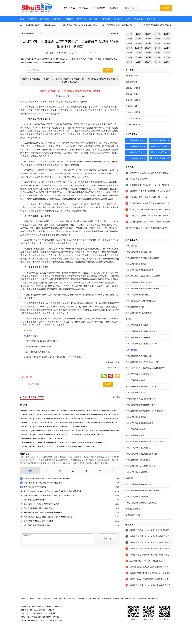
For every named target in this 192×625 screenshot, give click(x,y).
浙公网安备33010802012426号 (32, 620)
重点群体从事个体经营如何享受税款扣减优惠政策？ (44, 483)
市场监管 (62, 599)
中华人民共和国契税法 (134, 435)
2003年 (167, 39)
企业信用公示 (130, 599)
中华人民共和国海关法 (134, 307)
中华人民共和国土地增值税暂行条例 (140, 405)
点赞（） (29, 377)
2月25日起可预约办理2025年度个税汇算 (117, 25)
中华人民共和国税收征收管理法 (138, 484)
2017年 (167, 53)
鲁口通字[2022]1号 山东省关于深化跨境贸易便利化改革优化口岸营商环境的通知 (54, 427)
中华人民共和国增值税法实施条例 (139, 270)
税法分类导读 (136, 152)
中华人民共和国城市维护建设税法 (139, 374)
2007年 (157, 43)
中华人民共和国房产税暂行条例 (138, 356)
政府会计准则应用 (132, 112)
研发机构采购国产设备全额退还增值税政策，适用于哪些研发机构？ (50, 495)
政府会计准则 (131, 106)
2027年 (167, 62)
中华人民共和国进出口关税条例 (138, 313)
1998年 (167, 34)
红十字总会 (106, 599)
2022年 (167, 57)
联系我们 (49, 606)
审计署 (88, 599)
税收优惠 (69, 19)
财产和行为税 (131, 350)
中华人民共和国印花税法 (135, 380)
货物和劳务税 (131, 246)
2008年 (167, 43)
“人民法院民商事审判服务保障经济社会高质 (158, 25)
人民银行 (80, 599)
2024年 (139, 62)
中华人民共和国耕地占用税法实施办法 (141, 454)
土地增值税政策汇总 (136, 158)
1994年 (129, 34)
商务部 (38, 599)
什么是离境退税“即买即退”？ (35, 487)
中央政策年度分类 (159, 146)
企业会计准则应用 (132, 88)
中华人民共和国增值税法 (135, 264)
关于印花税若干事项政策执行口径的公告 (142, 386)
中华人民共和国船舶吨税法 (136, 472)
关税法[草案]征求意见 (138, 179)
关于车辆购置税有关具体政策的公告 (140, 301)
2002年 (157, 39)
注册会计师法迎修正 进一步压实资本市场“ (40, 25)
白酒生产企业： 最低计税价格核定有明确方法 (41, 504)
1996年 (148, 34)
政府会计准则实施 (132, 125)
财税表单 (138, 19)
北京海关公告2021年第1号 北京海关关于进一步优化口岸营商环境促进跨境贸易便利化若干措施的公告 (63, 443)
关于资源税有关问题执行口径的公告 (140, 399)
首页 (22, 19)
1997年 (157, 34)
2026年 (157, 62)
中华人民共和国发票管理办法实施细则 (141, 503)
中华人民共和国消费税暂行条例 (138, 282)
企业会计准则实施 (132, 100)
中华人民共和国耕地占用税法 (137, 448)
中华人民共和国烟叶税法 (135, 429)
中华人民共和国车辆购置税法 (137, 295)
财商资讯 (150, 19)
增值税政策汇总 (136, 140)
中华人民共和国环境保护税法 (137, 460)
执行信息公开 (118, 599)
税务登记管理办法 (132, 509)
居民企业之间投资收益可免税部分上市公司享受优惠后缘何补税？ (49, 517)
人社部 (54, 599)
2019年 (139, 57)
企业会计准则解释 (132, 94)
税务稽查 (93, 19)
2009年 (129, 48)
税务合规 (81, 19)
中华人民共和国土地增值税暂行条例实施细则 (144, 411)
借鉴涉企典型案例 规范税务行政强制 (38, 508)
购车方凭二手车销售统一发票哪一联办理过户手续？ (44, 512)
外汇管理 (96, 599)
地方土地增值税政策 (159, 158)
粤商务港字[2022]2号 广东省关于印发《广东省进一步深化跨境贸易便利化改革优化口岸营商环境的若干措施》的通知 (69, 423)
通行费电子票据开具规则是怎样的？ (38, 525)
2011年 (157, 48)
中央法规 (32, 19)
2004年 (129, 43)
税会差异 (118, 19)
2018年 (129, 57)
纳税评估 (106, 19)
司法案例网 (152, 599)
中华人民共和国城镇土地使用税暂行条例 (142, 362)
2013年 (129, 53)
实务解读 (57, 19)
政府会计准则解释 (132, 118)
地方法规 (44, 19)
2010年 (148, 48)
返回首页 (115, 33)
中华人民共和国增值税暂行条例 (138, 252)
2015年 (148, 53)
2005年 (139, 43)
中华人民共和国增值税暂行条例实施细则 (142, 258)
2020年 (148, 57)
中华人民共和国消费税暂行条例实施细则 (142, 289)
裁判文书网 (141, 599)
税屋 (23, 33)
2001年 (148, 39)
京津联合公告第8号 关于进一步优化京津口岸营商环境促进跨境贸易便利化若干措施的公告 (58, 446)
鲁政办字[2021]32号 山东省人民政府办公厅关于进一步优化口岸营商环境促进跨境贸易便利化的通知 (62, 435)
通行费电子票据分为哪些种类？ (36, 500)
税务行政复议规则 (132, 515)
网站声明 (40, 606)
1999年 (129, 39)
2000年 (139, 39)
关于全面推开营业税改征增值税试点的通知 (143, 276)
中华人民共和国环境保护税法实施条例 (141, 466)
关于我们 (32, 606)
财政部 (31, 599)
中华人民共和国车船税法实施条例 (139, 423)
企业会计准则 (131, 82)
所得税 (128, 319)
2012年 (167, 48)
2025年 (148, 62)
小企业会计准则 (132, 76)
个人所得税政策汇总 (136, 146)
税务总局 (46, 599)
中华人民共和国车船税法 (135, 417)
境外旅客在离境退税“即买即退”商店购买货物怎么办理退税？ (47, 478)
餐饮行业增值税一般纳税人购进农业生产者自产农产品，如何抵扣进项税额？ (53, 491)
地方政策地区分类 (159, 152)
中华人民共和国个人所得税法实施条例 (141, 344)
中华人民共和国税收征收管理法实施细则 (142, 491)
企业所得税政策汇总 (159, 140)
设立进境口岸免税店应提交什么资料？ (38, 521)
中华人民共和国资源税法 (135, 393)
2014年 (139, 53)
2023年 (39, 33)
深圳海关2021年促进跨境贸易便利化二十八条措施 (41, 439)
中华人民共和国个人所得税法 (137, 338)
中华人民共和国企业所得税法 (137, 325)
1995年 (139, 34)
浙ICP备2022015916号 (54, 620)
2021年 (157, 57)
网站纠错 (58, 606)
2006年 (148, 43)
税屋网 (24, 606)
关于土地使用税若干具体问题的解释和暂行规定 (145, 368)
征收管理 (129, 478)
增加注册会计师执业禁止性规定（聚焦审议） (80, 25)
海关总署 (71, 599)
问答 (128, 19)
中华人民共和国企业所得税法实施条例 (141, 331)
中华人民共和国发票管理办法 (137, 497)
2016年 (157, 53)
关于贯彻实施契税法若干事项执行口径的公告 (144, 442)
